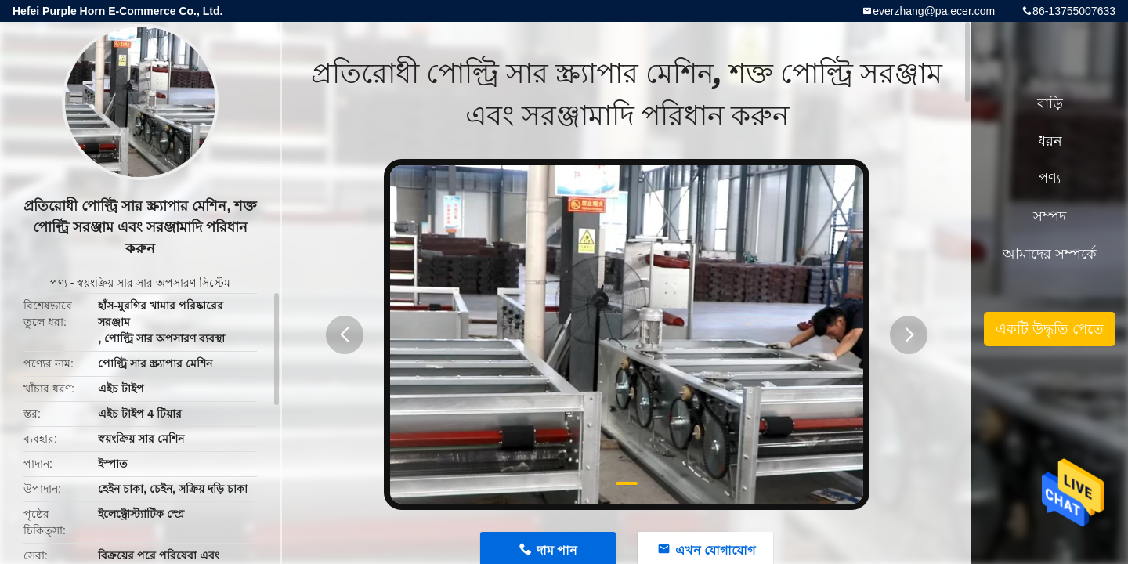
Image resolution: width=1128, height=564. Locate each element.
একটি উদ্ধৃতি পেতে (1050, 329)
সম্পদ (1049, 216)
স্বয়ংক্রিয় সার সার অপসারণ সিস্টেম (153, 283)
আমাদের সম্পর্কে (1050, 254)
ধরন (1050, 141)
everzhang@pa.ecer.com (934, 11)
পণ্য (58, 283)
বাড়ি (1050, 103)
